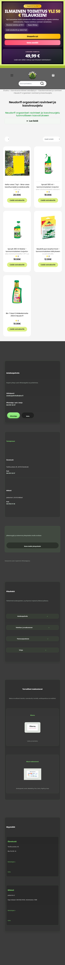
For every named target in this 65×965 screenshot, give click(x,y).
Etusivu (6, 90)
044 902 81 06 (10, 504)
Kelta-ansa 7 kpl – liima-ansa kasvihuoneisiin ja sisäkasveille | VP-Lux (17, 187)
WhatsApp (13, 416)
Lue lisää (33, 121)
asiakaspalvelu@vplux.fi (14, 396)
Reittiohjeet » (11, 862)
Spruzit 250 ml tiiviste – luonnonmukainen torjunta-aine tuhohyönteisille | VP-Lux (17, 251)
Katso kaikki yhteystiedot (32, 546)
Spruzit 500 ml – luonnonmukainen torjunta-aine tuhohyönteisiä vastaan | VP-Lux (48, 188)
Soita (27, 416)
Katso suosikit (32, 43)
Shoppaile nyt (32, 36)
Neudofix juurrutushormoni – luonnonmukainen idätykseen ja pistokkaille (48, 251)
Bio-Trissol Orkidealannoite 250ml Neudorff (17, 314)
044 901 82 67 (11, 405)
